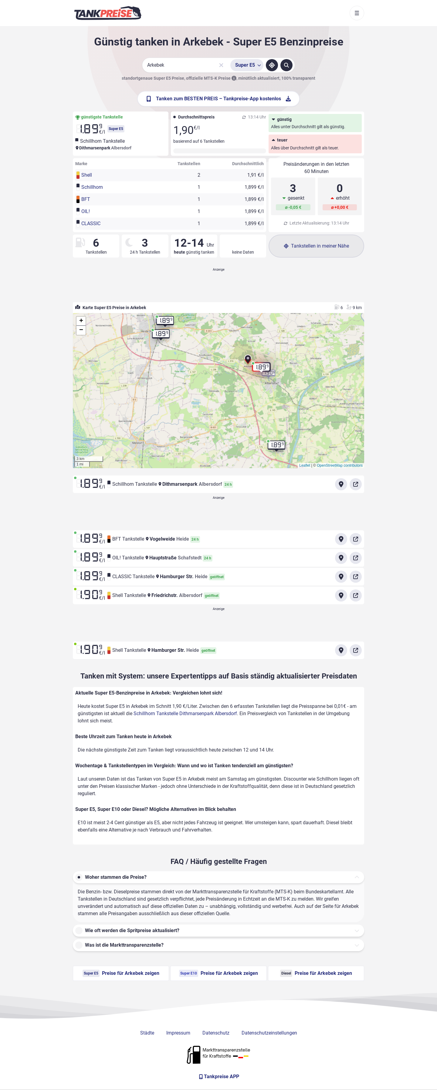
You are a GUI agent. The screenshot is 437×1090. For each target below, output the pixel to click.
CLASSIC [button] (90, 223)
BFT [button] (85, 199)
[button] (248, 360)
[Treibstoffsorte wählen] (246, 65)
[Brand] (108, 13)
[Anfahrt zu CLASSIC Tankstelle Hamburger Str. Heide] (341, 577)
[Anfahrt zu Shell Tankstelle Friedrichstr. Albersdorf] (341, 595)
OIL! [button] (85, 211)
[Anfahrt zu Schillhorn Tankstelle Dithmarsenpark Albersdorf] (341, 484)
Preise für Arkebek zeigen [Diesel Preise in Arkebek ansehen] (316, 973)
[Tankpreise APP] (218, 1076)
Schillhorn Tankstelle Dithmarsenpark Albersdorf (185, 713)
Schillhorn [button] (92, 187)
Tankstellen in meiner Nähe (316, 246)
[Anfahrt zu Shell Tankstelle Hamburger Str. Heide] (341, 650)
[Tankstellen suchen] (286, 65)
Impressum (178, 1033)
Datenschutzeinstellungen (269, 1033)
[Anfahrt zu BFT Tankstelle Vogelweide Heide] (341, 539)
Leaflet (304, 465)
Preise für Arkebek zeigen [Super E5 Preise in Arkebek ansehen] (121, 973)
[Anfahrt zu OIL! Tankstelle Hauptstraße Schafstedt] (341, 558)
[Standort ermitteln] (272, 65)
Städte (147, 1033)
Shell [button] (86, 175)
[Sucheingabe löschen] (221, 65)
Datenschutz (215, 1033)
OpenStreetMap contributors (340, 465)
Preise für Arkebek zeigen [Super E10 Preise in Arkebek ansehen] (218, 973)
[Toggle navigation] (357, 13)
